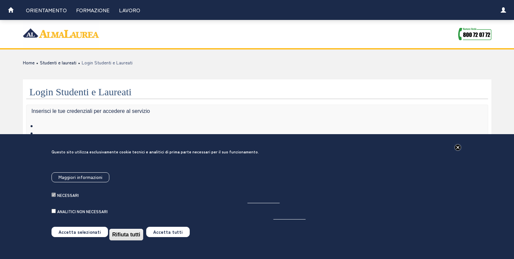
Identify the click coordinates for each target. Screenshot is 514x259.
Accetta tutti (168, 239)
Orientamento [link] (46, 10)
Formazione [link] (93, 10)
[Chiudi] (458, 155)
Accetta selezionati (79, 239)
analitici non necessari (82, 219)
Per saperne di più (264, 208)
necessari (68, 203)
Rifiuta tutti (126, 242)
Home (29, 62)
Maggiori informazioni (80, 184)
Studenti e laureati (58, 62)
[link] (10, 11)
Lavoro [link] (129, 10)
